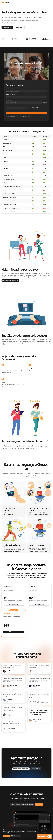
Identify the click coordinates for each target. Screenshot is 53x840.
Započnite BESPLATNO (7, 27)
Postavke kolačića (26, 835)
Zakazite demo (20, 27)
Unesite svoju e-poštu (10, 94)
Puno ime (7, 89)
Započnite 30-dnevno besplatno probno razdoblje (22, 804)
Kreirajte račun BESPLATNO (26, 113)
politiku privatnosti (27, 116)
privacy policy (15, 832)
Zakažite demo (39, 804)
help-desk (7, 343)
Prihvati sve (6, 835)
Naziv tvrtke (8, 100)
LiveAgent (14, 17)
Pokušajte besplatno (13, 604)
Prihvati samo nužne (15, 835)
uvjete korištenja (19, 116)
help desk (11, 67)
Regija (7, 105)
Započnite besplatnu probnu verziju (10, 280)
